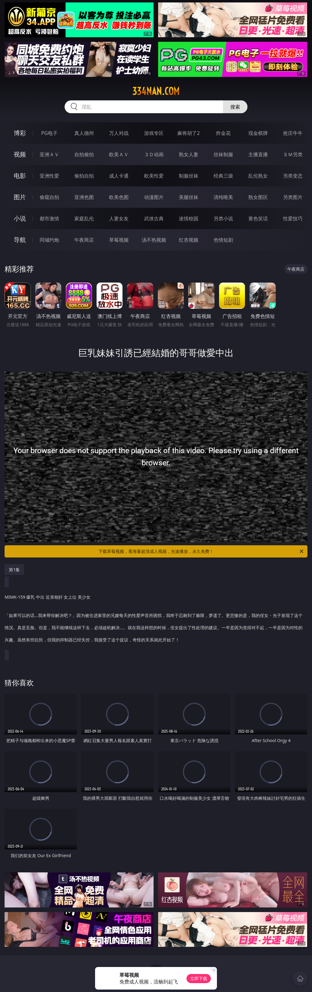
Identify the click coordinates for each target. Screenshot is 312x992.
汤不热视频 (154, 239)
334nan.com (155, 91)
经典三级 (223, 175)
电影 (20, 175)
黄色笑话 (258, 218)
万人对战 (119, 133)
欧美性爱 (154, 175)
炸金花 (223, 133)
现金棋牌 (258, 133)
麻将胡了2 (188, 133)
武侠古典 (154, 218)
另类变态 (293, 175)
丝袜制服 (223, 154)
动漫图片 (154, 197)
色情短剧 (223, 239)
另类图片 (293, 197)
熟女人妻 (188, 154)
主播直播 (258, 154)
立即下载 (198, 978)
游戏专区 (154, 133)
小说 (20, 218)
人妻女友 (119, 218)
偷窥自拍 (49, 197)
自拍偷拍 (84, 154)
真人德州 (84, 133)
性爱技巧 (293, 218)
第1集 (14, 569)
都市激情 (49, 218)
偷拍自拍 (84, 175)
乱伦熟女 (258, 175)
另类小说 (223, 218)
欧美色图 (119, 197)
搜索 (235, 106)
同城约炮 (49, 239)
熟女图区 (258, 197)
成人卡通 (119, 175)
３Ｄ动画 (154, 154)
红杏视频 (188, 239)
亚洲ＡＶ (49, 154)
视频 (20, 154)
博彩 (20, 133)
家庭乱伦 (84, 218)
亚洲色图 (84, 197)
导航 (20, 240)
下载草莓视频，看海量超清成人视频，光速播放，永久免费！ (201, 551)
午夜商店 (84, 239)
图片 (20, 197)
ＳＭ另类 (293, 154)
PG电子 (49, 133)
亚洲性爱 (49, 175)
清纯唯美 (223, 197)
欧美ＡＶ (119, 154)
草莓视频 (119, 239)
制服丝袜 (188, 175)
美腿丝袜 (188, 197)
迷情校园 (188, 218)
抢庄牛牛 (293, 133)
